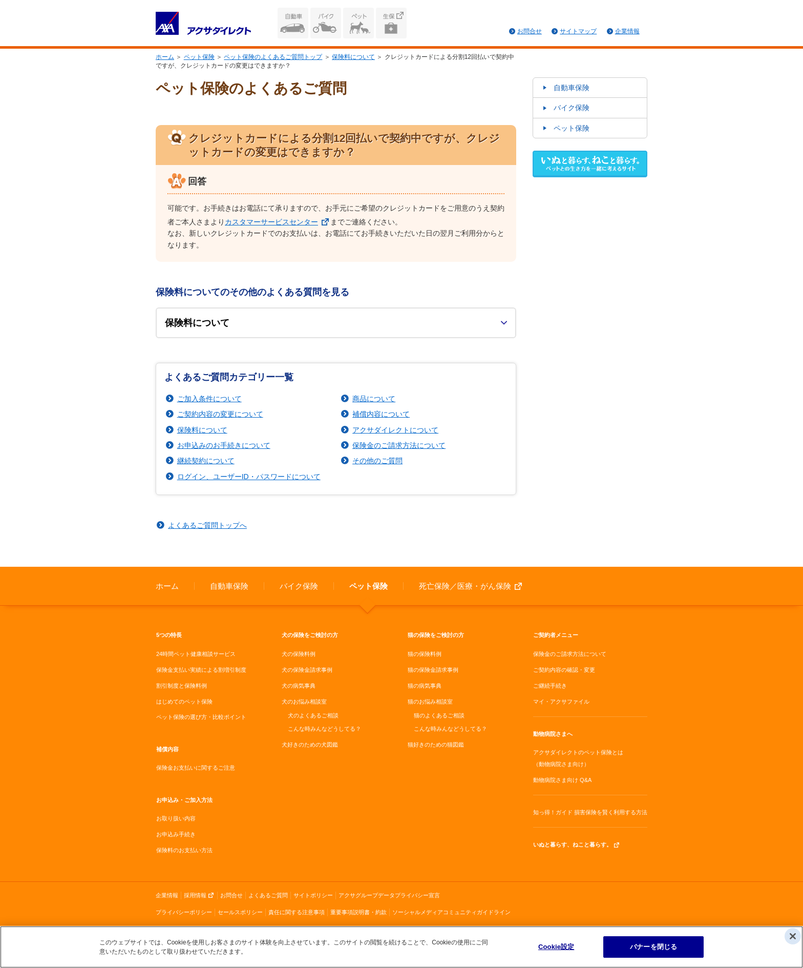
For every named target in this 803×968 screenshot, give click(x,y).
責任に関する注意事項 (296, 912)
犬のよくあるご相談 (313, 715)
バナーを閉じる (653, 948)
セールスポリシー (240, 912)
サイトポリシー (313, 895)
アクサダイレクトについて (395, 430)
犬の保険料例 (298, 654)
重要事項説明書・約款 (358, 912)
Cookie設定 (556, 948)
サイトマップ (578, 31)
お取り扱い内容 (176, 818)
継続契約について (206, 461)
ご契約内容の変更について (220, 414)
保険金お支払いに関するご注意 (195, 768)
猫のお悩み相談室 (430, 701)
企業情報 (627, 31)
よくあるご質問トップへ (207, 525)
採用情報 (195, 895)
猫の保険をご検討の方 (436, 635)
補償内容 (167, 749)
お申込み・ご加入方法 (184, 800)
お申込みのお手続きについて (223, 445)
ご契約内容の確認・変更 (564, 670)
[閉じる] (793, 937)
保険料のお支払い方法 (184, 850)
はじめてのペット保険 (184, 701)
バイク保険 (325, 23)
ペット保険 (358, 23)
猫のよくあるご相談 (439, 715)
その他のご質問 (377, 461)
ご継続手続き (550, 686)
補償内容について (381, 414)
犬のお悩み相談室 (304, 701)
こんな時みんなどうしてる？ (324, 729)
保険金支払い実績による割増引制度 (201, 670)
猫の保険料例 (424, 654)
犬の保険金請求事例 (307, 670)
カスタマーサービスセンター (271, 222)
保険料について (353, 56)
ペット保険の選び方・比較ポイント (201, 717)
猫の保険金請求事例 (433, 670)
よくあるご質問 (268, 895)
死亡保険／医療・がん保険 (465, 586)
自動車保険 (293, 23)
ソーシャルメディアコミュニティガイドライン (451, 912)
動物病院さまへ (553, 734)
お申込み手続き (176, 834)
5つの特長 (169, 635)
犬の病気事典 (298, 686)
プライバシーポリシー (184, 912)
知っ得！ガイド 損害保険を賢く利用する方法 (590, 812)
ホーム (165, 56)
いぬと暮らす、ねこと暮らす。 (572, 844)
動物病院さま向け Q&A (562, 780)
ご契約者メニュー (555, 635)
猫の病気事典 (424, 686)
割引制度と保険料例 (181, 686)
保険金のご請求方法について (399, 445)
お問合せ (529, 31)
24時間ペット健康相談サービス (196, 654)
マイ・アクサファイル (561, 701)
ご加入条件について (209, 399)
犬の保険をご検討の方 (310, 635)
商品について (373, 399)
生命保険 (391, 23)
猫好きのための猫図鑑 (436, 745)
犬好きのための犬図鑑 (310, 745)
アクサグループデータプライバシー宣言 (389, 895)
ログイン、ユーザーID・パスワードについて (249, 476)
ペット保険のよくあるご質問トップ (273, 56)
